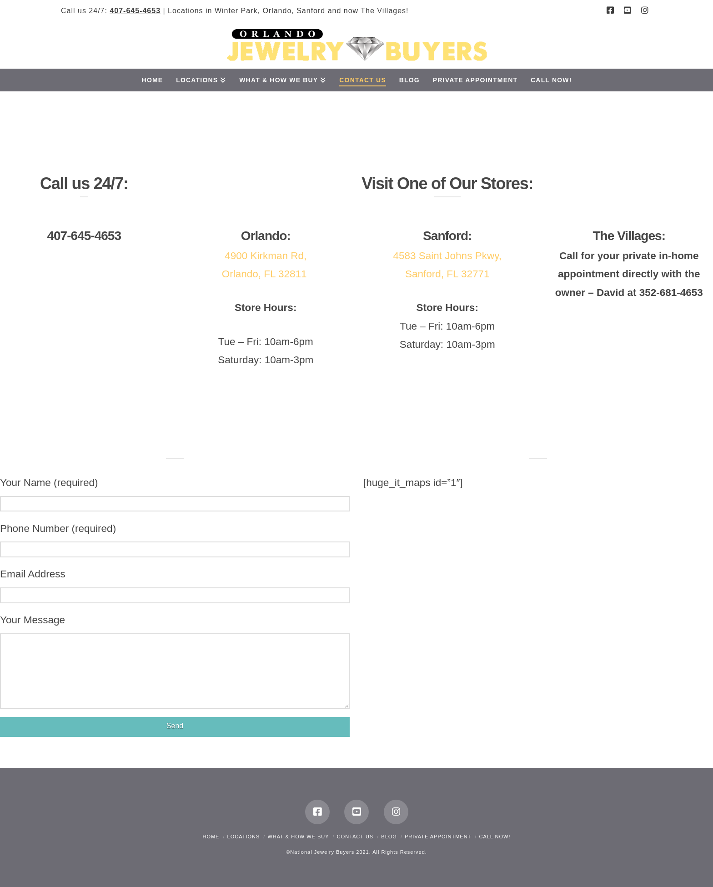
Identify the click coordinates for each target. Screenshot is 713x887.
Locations (243, 836)
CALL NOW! (494, 836)
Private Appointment (438, 836)
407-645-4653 (135, 11)
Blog (389, 836)
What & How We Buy (298, 836)
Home (210, 836)
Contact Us (355, 836)
